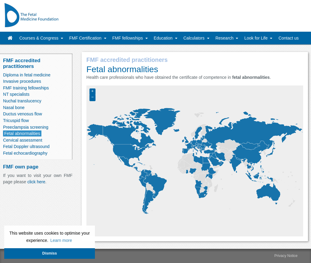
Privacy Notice (286, 256)
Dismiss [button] (49, 253)
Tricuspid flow (16, 120)
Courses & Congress (39, 38)
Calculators (194, 38)
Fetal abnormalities (22, 133)
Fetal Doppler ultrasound (26, 146)
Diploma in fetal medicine (26, 74)
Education (164, 38)
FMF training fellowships (26, 87)
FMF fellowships (128, 38)
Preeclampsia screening (25, 127)
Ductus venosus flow (22, 113)
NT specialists (16, 94)
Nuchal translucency (22, 100)
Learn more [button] (61, 240)
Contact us (288, 38)
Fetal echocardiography (25, 153)
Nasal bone (13, 107)
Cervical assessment (22, 140)
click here (36, 181)
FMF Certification (85, 38)
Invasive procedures (22, 81)
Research (225, 38)
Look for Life (256, 38)
